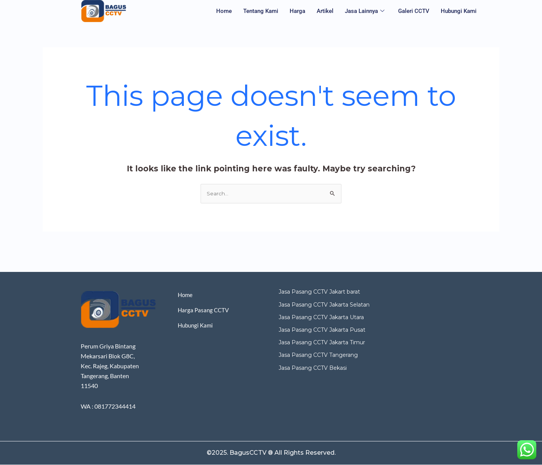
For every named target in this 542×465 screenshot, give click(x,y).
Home (224, 11)
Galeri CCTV (413, 11)
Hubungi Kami (459, 11)
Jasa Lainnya (364, 11)
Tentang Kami (260, 11)
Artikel (325, 11)
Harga (297, 11)
